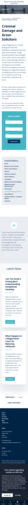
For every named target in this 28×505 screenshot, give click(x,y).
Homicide (7, 201)
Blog (3, 421)
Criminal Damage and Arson (13, 191)
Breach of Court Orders (11, 166)
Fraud (6, 163)
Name (7, 120)
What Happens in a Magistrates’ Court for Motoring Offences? (13, 341)
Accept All (7, 495)
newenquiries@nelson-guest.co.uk (11, 442)
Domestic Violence (10, 174)
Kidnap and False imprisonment (9, 185)
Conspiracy (7, 179)
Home (3, 18)
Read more (10, 322)
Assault (6, 171)
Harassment (8, 189)
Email (7, 126)
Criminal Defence (16, 18)
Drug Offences (8, 194)
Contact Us (5, 423)
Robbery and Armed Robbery (13, 182)
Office (3, 428)
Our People (5, 419)
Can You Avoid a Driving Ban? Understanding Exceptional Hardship (13, 284)
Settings (18, 495)
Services (8, 18)
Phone (7, 133)
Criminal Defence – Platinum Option (13, 197)
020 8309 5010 (7, 440)
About (3, 415)
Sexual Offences (9, 176)
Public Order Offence (10, 169)
